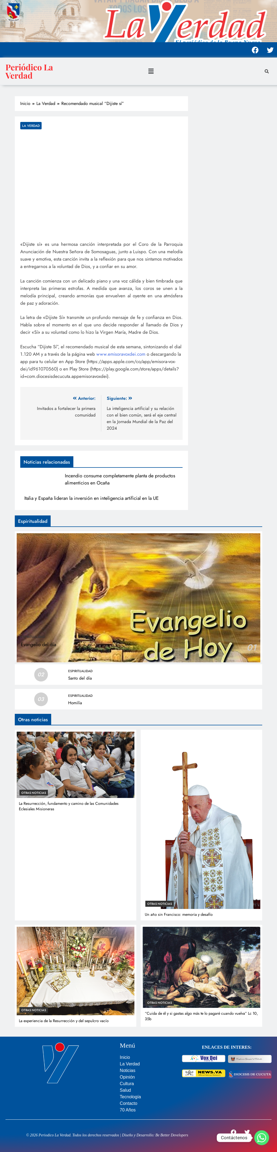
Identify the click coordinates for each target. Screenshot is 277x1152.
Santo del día (80, 678)
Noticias (127, 1070)
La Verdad (31, 125)
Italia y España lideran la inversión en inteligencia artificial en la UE (91, 498)
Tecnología (130, 1096)
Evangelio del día (38, 644)
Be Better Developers (171, 1135)
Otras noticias (33, 793)
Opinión (127, 1077)
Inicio (125, 1057)
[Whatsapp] (261, 1137)
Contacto (128, 1103)
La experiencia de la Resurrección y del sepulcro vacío (64, 1020)
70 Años (128, 1110)
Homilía (75, 703)
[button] (150, 71)
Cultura (127, 1083)
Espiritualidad (33, 636)
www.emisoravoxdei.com (120, 354)
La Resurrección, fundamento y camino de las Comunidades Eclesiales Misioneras (69, 806)
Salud (125, 1090)
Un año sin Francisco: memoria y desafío (179, 914)
